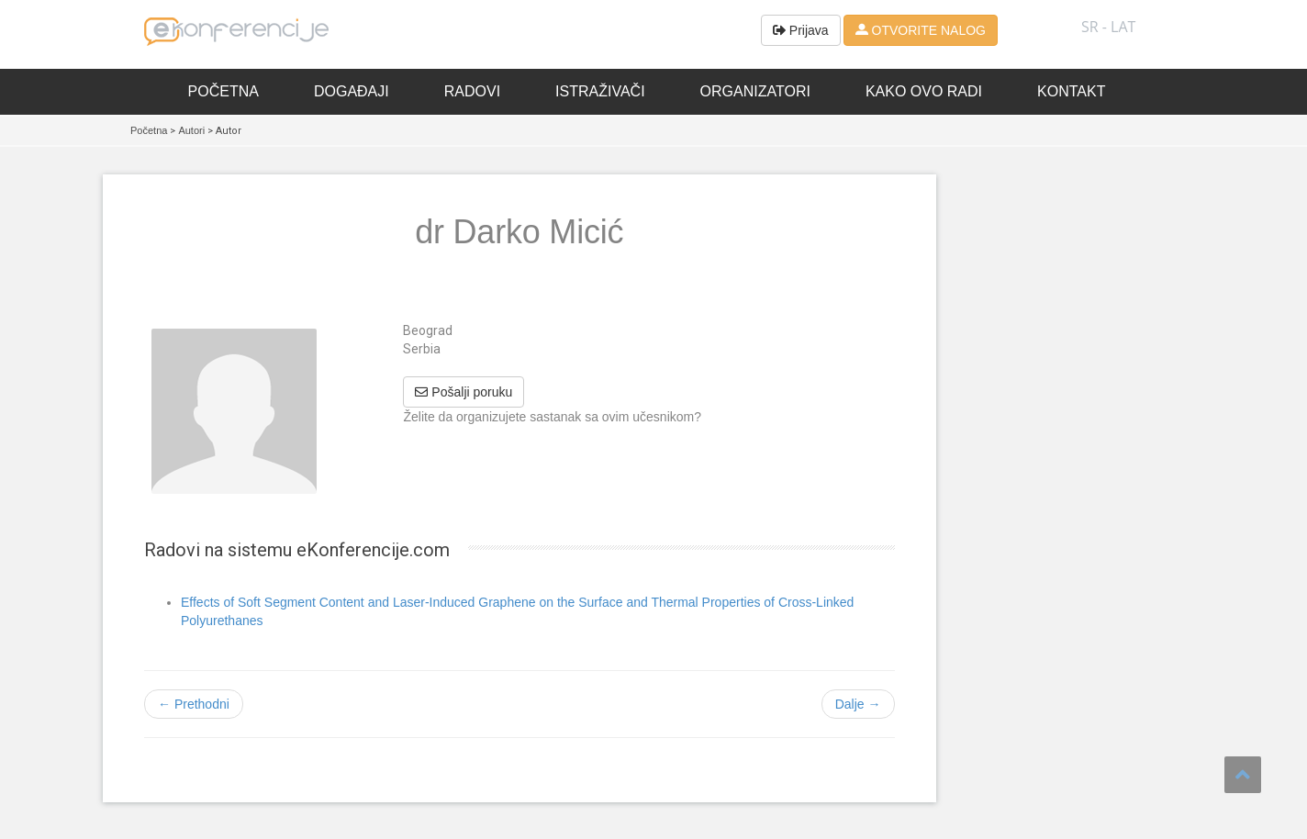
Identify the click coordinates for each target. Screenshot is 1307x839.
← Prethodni (193, 704)
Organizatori (755, 91)
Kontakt (1071, 91)
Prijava (801, 30)
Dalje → (858, 704)
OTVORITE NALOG (920, 30)
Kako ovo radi (924, 91)
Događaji (351, 91)
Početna (223, 91)
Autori (191, 130)
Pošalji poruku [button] (463, 392)
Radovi (472, 91)
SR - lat (1108, 27)
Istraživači (600, 91)
